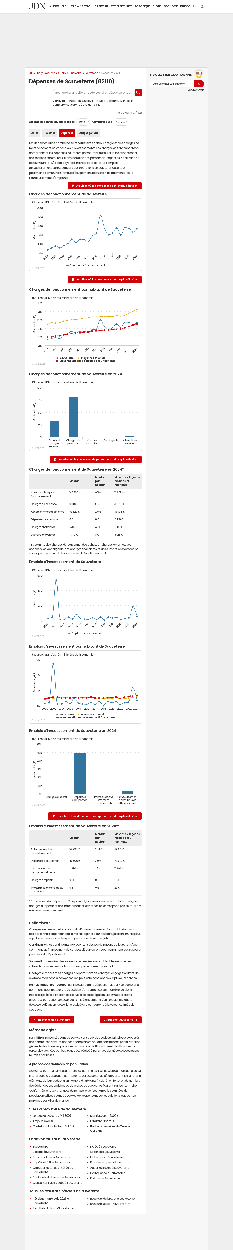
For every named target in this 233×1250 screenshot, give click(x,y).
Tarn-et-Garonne (70, 73)
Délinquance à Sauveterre (107, 1172)
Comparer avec (102, 122)
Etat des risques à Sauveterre (109, 1162)
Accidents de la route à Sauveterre (56, 1177)
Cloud (157, 6)
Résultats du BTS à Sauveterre (110, 1203)
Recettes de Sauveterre (52, 1019)
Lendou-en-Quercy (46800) (52, 1115)
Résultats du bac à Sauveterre (53, 1208)
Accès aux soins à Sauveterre (109, 1167)
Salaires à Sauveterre (47, 1151)
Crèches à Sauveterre (105, 1151)
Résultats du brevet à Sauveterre (112, 1198)
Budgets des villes (46, 73)
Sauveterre (91, 73)
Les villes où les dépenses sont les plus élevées (107, 185)
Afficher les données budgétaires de (52, 122)
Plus (185, 6)
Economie (171, 6)
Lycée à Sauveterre (103, 1146)
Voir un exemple (196, 90)
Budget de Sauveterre (121, 1019)
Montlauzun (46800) (104, 1115)
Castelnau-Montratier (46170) (53, 1126)
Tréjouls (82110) (43, 1120)
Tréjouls (98, 101)
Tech (64, 6)
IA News (53, 6)
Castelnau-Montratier (119, 101)
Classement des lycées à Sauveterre (57, 1182)
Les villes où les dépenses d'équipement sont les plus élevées (97, 816)
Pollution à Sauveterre (105, 1178)
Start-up (101, 6)
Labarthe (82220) (102, 1120)
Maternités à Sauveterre (106, 1157)
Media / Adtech (81, 6)
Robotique (142, 6)
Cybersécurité (121, 6)
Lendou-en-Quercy (79, 101)
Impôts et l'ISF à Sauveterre (51, 1162)
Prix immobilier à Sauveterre (52, 1157)
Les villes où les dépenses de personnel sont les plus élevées (98, 459)
